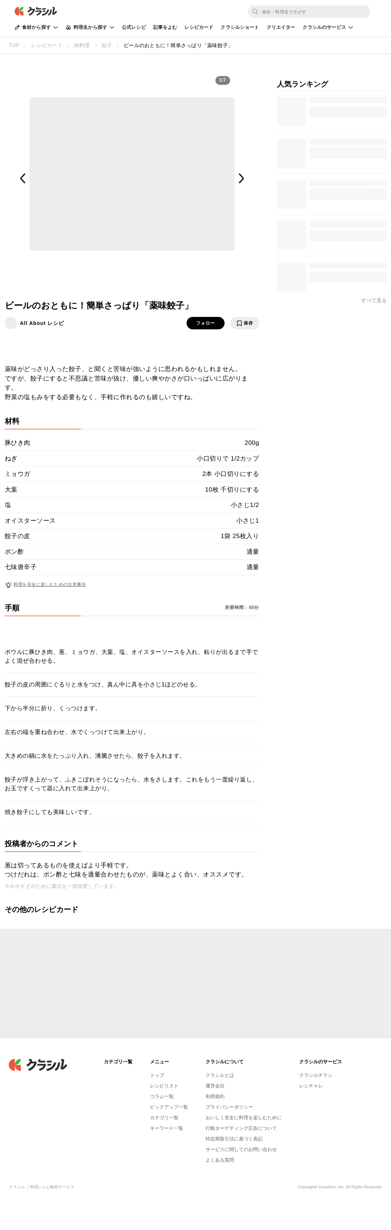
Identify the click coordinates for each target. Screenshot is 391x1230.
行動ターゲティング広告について (241, 1128)
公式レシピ (134, 27)
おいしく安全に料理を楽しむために (244, 1117)
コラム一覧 (162, 1096)
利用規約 (215, 1096)
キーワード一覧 (166, 1128)
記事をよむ (165, 27)
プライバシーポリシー (229, 1107)
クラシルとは (220, 1075)
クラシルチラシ (315, 1075)
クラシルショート (240, 27)
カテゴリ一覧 (164, 1117)
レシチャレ (311, 1086)
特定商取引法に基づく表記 (234, 1139)
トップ (157, 1075)
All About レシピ (42, 323)
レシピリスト (164, 1086)
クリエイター (281, 27)
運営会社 (215, 1086)
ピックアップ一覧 (169, 1107)
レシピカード (198, 27)
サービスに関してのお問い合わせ (241, 1149)
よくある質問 (220, 1160)
